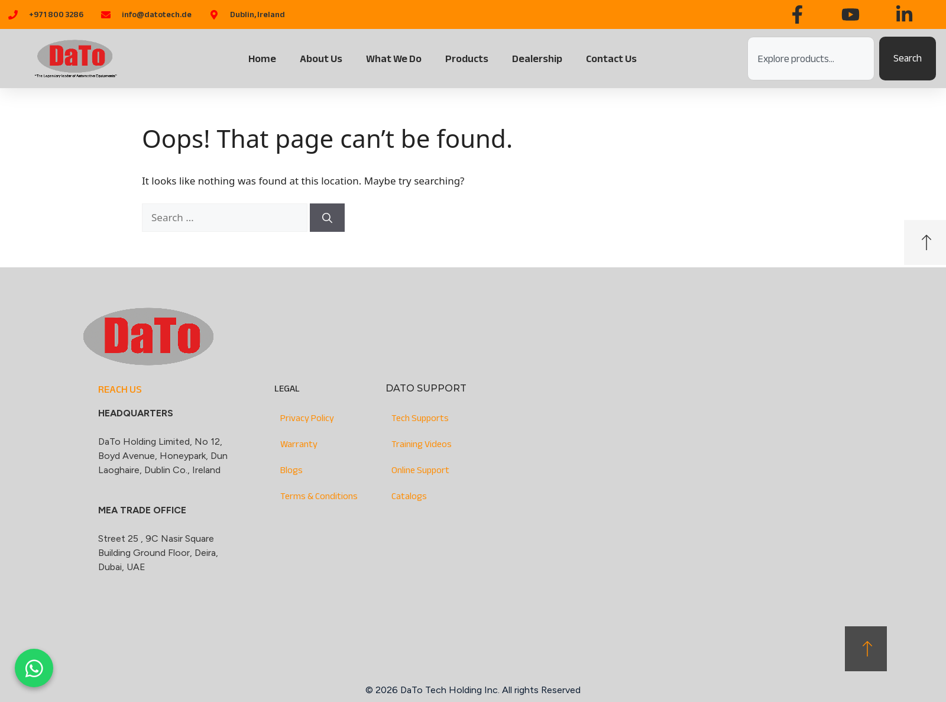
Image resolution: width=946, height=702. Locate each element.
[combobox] (810, 58)
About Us (321, 58)
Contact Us (611, 58)
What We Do (394, 58)
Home (262, 58)
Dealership (537, 58)
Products (466, 58)
